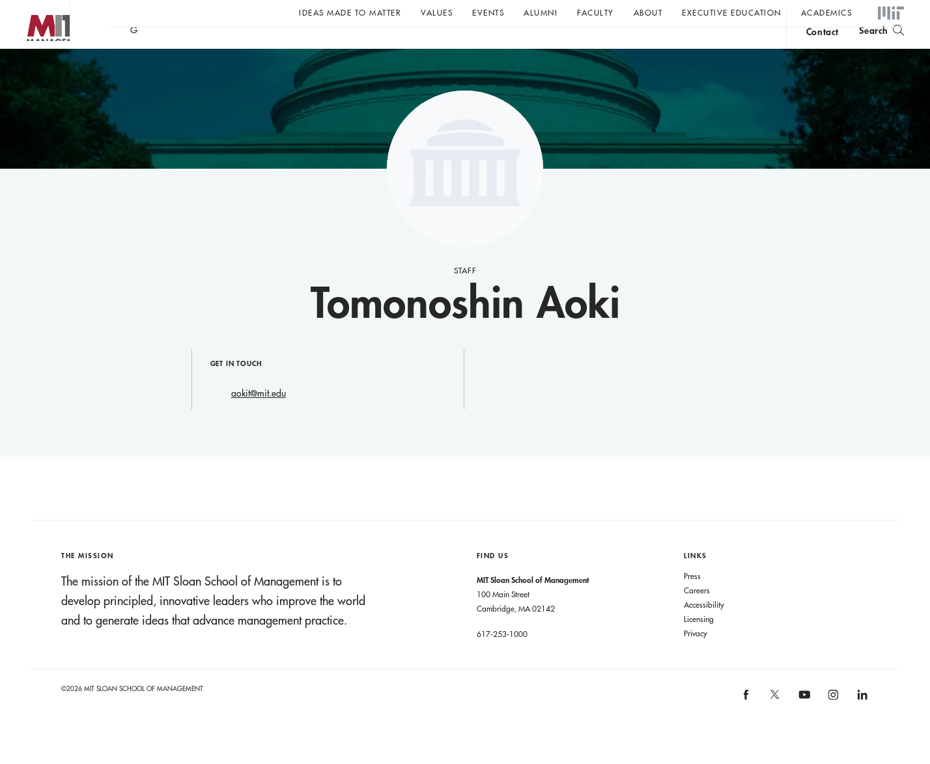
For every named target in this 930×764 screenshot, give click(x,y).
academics (826, 12)
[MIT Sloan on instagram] (832, 724)
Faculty (595, 12)
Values (437, 12)
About (648, 12)
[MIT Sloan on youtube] (802, 727)
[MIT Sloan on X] (774, 725)
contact (822, 48)
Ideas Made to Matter (350, 12)
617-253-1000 (502, 660)
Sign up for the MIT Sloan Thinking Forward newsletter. (441, 46)
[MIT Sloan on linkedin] (861, 724)
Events (488, 12)
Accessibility (704, 630)
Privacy (695, 659)
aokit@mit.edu (258, 419)
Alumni (540, 12)
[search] (881, 45)
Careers (697, 616)
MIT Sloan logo (33, 64)
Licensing (699, 645)
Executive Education (732, 12)
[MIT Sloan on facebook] (746, 724)
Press (692, 602)
